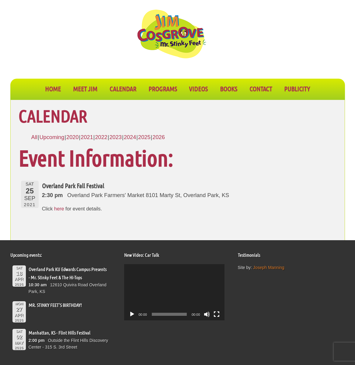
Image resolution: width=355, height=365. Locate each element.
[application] (174, 292)
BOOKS (228, 89)
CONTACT (260, 89)
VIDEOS (198, 89)
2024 (130, 137)
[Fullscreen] (217, 314)
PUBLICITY (297, 89)
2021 (87, 137)
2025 (144, 137)
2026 (158, 137)
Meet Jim (85, 89)
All (34, 137)
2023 (116, 137)
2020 (72, 137)
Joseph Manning (268, 267)
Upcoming (51, 137)
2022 (101, 137)
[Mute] (207, 314)
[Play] (132, 314)
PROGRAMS (162, 89)
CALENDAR (123, 89)
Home (53, 89)
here (59, 208)
